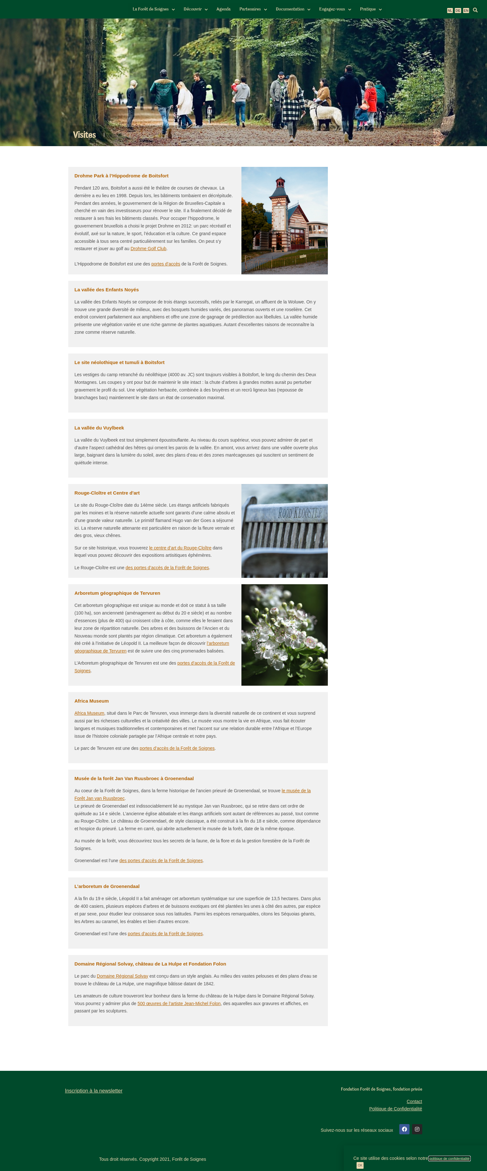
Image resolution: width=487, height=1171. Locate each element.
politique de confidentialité (449, 1158)
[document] (243, 585)
